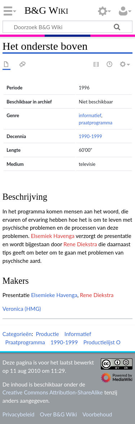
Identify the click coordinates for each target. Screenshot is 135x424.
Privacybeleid (19, 414)
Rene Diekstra (80, 244)
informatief (90, 115)
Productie (47, 334)
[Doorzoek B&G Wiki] (67, 26)
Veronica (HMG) (22, 308)
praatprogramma (96, 122)
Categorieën (17, 334)
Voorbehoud (97, 414)
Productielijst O (101, 342)
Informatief (77, 334)
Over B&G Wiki (58, 414)
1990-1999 (90, 136)
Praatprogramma (25, 342)
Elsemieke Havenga (54, 295)
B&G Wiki (46, 10)
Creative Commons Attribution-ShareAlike (53, 392)
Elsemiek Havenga (53, 236)
